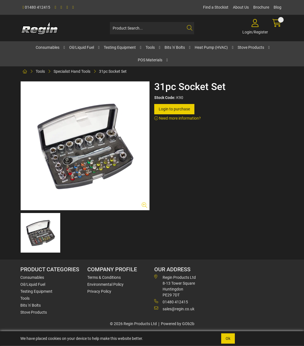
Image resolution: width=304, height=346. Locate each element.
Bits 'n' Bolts (175, 47)
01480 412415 (36, 7)
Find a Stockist (215, 7)
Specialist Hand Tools (72, 71)
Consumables (47, 47)
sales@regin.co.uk (174, 308)
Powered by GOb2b (177, 323)
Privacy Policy (99, 291)
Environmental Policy (105, 284)
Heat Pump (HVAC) (211, 47)
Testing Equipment (120, 47)
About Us (241, 7)
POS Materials (150, 60)
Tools (150, 47)
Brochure (261, 7)
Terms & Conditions (104, 277)
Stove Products (251, 47)
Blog (277, 7)
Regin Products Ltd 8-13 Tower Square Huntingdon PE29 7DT (175, 286)
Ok (228, 338)
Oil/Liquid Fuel (81, 47)
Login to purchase (174, 109)
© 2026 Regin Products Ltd (133, 323)
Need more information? (177, 118)
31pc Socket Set (113, 71)
